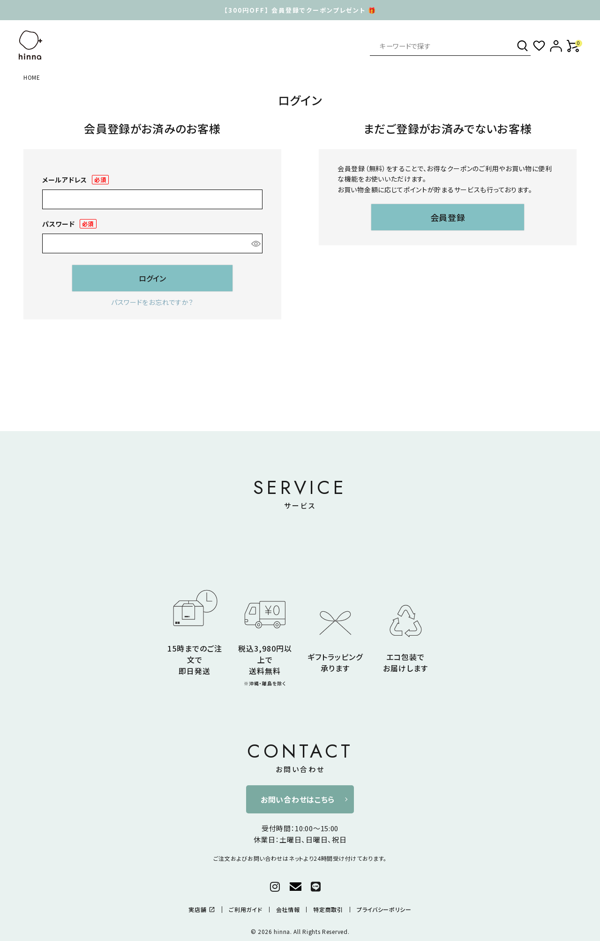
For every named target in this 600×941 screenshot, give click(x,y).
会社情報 (288, 909)
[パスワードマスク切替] (255, 243)
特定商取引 (328, 909)
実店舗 (201, 909)
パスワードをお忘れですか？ (152, 302)
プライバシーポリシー (384, 909)
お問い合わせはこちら (298, 799)
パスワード (69, 224)
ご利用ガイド (245, 909)
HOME (31, 77)
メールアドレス (75, 180)
